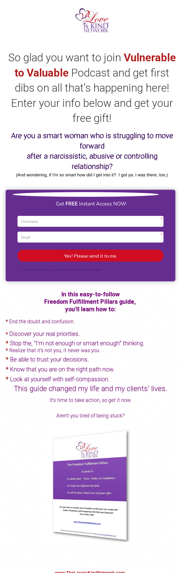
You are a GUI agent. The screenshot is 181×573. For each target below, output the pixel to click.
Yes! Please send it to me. (90, 256)
